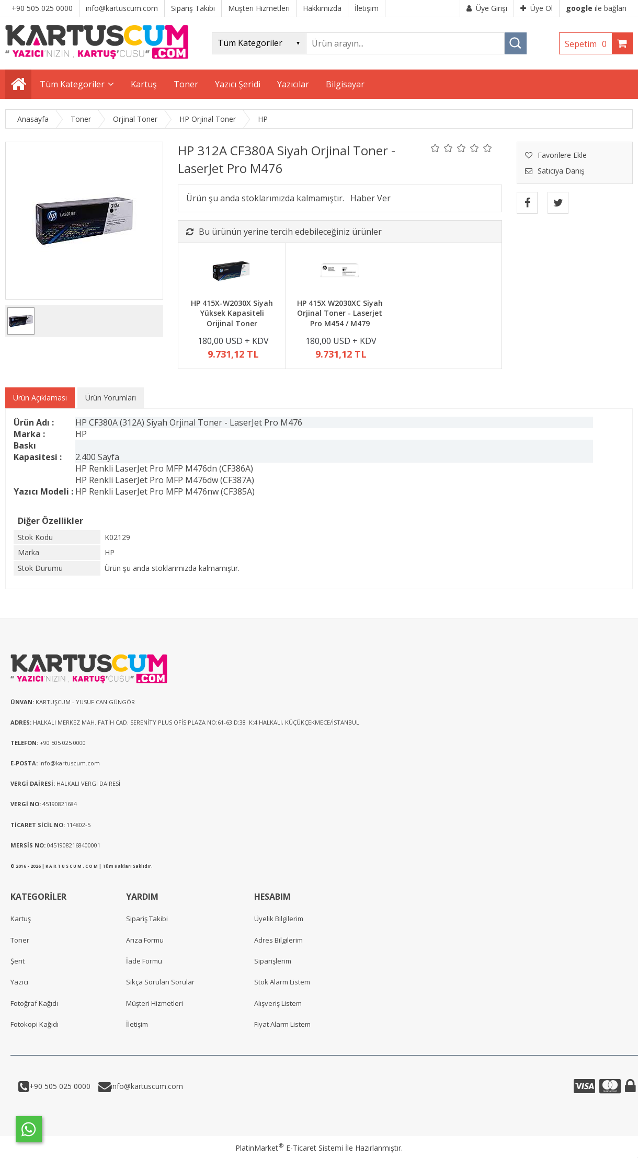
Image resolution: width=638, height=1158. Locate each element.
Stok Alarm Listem (282, 982)
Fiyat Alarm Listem (282, 1024)
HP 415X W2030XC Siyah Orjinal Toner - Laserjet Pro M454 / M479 (340, 313)
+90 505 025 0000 (59, 1086)
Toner (19, 940)
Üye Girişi (486, 8)
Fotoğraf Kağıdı (34, 1003)
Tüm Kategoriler (72, 84)
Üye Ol (536, 8)
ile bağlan (596, 8)
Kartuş (20, 918)
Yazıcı (19, 982)
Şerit (17, 961)
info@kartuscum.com (147, 1086)
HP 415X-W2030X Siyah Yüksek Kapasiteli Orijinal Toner (232, 313)
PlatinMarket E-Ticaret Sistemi (289, 1148)
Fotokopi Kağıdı (34, 1024)
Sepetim (588, 44)
